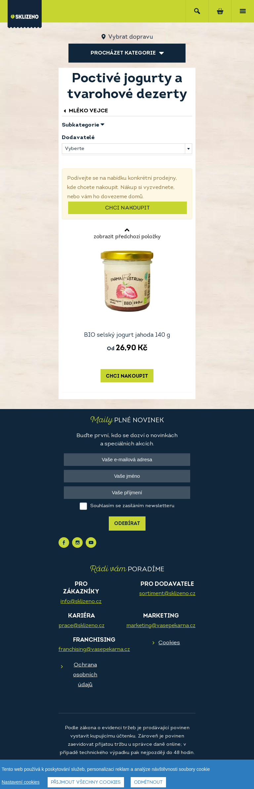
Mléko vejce (85, 111)
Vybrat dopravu (130, 37)
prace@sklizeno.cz (82, 625)
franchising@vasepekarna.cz (94, 649)
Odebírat (127, 523)
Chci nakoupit (127, 208)
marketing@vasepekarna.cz (160, 625)
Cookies (169, 643)
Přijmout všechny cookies (86, 782)
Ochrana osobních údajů (85, 675)
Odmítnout (148, 782)
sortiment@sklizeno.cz (167, 593)
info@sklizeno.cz (81, 601)
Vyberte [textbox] (74, 148)
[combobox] (127, 148)
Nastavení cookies (20, 782)
